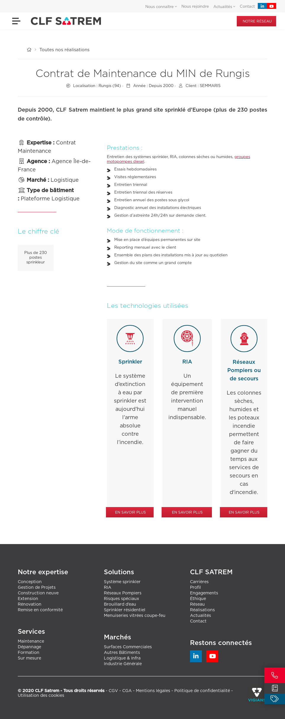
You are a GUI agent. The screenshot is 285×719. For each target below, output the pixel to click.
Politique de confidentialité (202, 691)
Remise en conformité (40, 610)
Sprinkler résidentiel (124, 610)
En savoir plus (130, 512)
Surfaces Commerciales (128, 647)
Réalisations (202, 610)
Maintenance (31, 641)
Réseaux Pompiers (122, 593)
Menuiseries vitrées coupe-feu (134, 616)
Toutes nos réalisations (64, 50)
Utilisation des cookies (41, 696)
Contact (247, 7)
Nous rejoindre (195, 7)
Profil (195, 588)
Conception (30, 582)
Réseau (197, 604)
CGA (127, 691)
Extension (28, 599)
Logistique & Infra (122, 658)
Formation (28, 653)
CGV (113, 691)
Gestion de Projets (37, 588)
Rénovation (29, 604)
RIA (107, 588)
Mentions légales (153, 691)
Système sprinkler (122, 582)
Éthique (198, 599)
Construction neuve (38, 593)
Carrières (199, 582)
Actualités (200, 616)
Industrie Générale (123, 664)
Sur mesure (29, 658)
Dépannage (29, 647)
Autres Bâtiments (122, 653)
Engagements (204, 593)
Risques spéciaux (121, 599)
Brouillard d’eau (120, 604)
